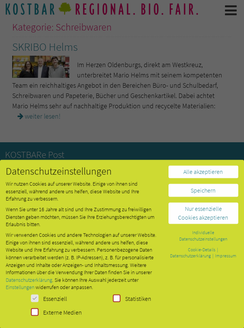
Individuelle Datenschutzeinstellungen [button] (203, 239)
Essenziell (49, 301)
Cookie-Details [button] (202, 253)
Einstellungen (20, 290)
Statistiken (132, 301)
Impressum (225, 259)
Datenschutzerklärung (29, 283)
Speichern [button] (203, 193)
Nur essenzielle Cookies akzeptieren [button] (203, 216)
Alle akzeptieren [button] (203, 174)
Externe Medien (56, 315)
